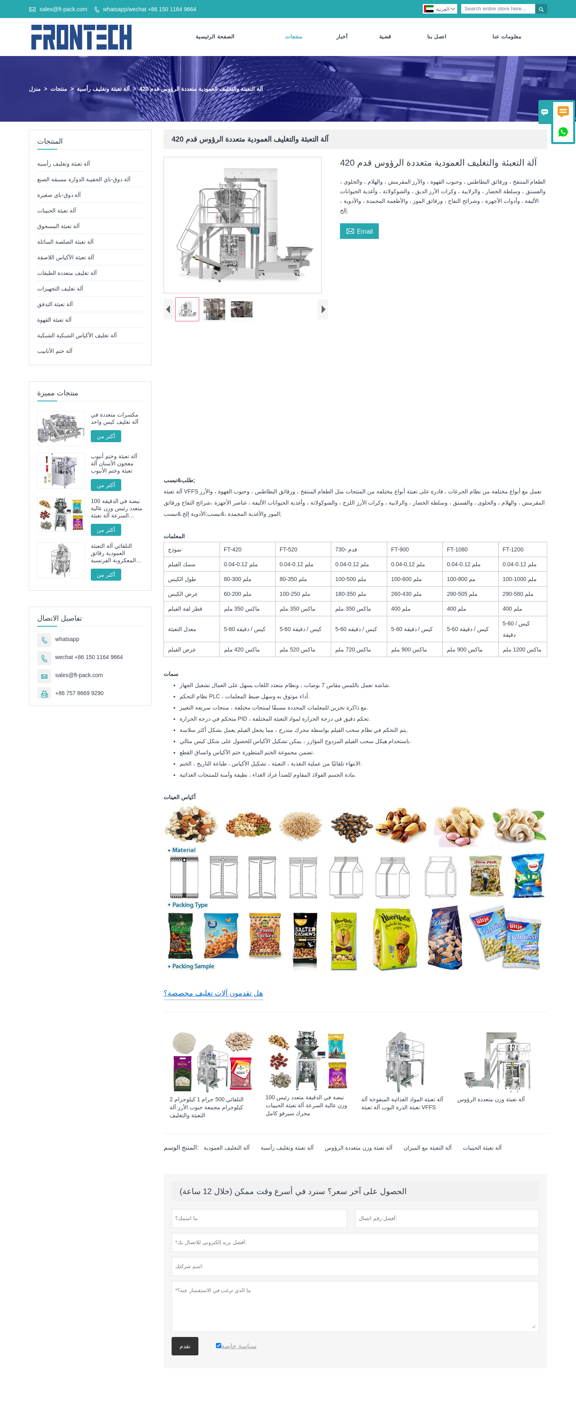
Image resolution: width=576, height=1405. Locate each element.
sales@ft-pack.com (63, 9)
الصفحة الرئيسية (215, 37)
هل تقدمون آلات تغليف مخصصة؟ (213, 994)
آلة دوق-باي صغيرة (59, 195)
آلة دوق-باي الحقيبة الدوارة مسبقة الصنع (83, 179)
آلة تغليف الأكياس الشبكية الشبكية (77, 336)
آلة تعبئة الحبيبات (482, 1148)
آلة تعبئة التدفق (55, 304)
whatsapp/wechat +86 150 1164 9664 (149, 9)
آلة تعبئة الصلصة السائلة (65, 242)
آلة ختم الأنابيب (54, 351)
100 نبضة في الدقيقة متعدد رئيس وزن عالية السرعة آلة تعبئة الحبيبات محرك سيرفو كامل (116, 508)
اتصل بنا (437, 37)
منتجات (293, 37)
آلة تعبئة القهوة (54, 320)
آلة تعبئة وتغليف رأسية (103, 89)
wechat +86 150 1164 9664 (89, 657)
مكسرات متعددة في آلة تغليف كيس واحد (114, 418)
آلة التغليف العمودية (227, 1148)
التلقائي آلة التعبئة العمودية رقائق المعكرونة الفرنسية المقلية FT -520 (113, 553)
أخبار (342, 37)
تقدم (185, 1347)
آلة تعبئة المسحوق (58, 226)
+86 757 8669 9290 (79, 693)
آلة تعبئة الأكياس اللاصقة (65, 258)
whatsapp (67, 639)
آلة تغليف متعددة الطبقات (67, 273)
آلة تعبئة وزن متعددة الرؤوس (358, 1148)
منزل (35, 89)
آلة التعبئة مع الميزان (428, 1148)
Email (359, 230)
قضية (385, 37)
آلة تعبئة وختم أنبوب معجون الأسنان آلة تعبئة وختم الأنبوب (114, 463)
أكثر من (106, 436)
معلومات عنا (506, 37)
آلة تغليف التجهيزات (60, 289)
